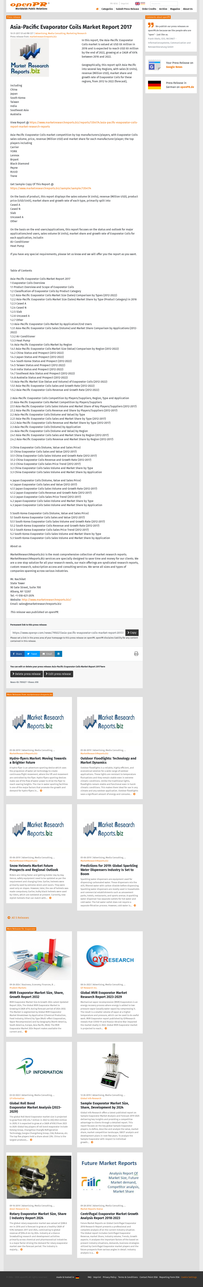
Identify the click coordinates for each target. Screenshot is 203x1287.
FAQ (89, 1277)
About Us (188, 9)
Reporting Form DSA (169, 1277)
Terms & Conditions (128, 1277)
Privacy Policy (109, 1277)
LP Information (17, 1098)
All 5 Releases (17, 917)
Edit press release (58, 674)
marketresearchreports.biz (43, 36)
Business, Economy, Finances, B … (38, 984)
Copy (132, 632)
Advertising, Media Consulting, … (38, 750)
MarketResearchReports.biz (23, 753)
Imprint (125, 3)
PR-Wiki (114, 3)
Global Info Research (91, 1098)
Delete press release (27, 674)
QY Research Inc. (89, 988)
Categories (107, 9)
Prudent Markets (18, 988)
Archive (163, 9)
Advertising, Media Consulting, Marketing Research (61, 33)
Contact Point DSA (148, 1277)
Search (185, 3)
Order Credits (149, 9)
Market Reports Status (92, 1209)
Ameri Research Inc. (19, 1209)
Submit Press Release (127, 9)
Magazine (175, 9)
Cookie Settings (189, 1277)
